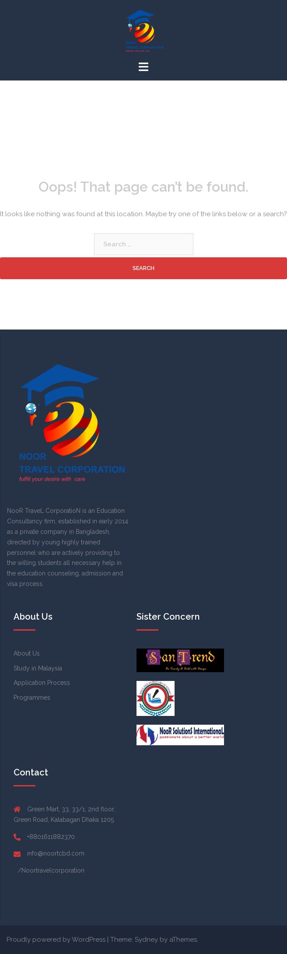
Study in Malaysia (38, 668)
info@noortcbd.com (55, 853)
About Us (27, 653)
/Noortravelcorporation (51, 870)
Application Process (42, 682)
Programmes (32, 697)
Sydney (146, 939)
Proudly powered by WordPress (56, 939)
